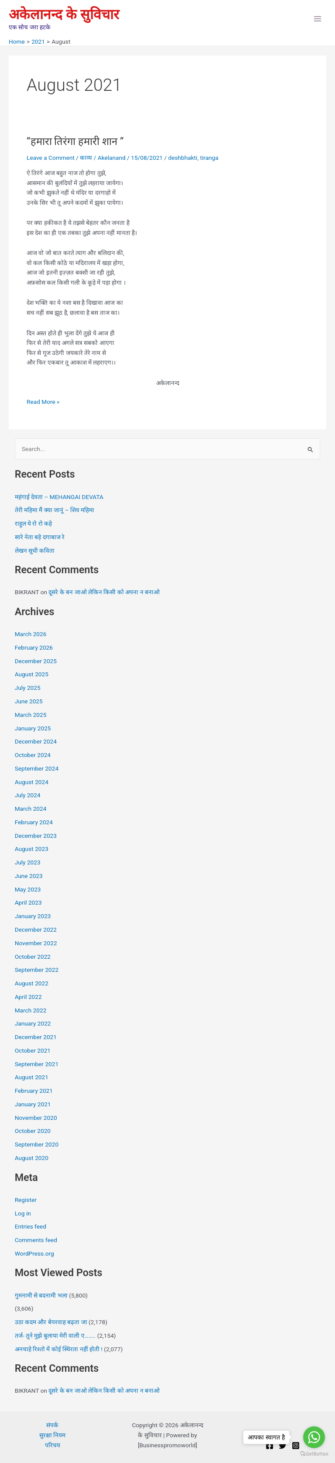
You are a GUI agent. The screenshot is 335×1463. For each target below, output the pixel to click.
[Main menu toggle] (318, 19)
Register (26, 1199)
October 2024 (33, 754)
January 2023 (33, 915)
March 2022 (31, 1010)
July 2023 (28, 862)
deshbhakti (182, 157)
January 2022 (33, 1023)
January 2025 (33, 728)
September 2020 (36, 1144)
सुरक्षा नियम (52, 1435)
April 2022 (28, 996)
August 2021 (31, 1077)
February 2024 (34, 822)
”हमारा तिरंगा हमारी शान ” (75, 141)
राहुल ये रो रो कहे (33, 523)
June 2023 (29, 875)
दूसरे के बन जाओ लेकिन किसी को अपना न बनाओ (104, 592)
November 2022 (36, 943)
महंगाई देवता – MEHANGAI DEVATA (59, 496)
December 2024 (36, 741)
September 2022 (36, 969)
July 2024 (28, 795)
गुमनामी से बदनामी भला (41, 1295)
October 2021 (33, 1050)
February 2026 (34, 647)
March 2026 (31, 633)
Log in (23, 1213)
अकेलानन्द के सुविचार (64, 14)
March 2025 (31, 714)
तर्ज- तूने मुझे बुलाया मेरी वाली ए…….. (55, 1335)
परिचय (52, 1445)
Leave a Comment (51, 157)
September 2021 (36, 1063)
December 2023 (36, 835)
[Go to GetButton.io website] (314, 1454)
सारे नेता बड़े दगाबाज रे (40, 537)
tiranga (209, 157)
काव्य (86, 157)
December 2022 (36, 929)
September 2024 (36, 768)
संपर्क (52, 1425)
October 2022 (33, 956)
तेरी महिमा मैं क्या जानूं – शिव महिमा (55, 509)
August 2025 (31, 674)
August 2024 (31, 781)
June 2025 (29, 701)
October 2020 (33, 1130)
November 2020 (36, 1117)
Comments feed (36, 1239)
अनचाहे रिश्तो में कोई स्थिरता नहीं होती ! (59, 1349)
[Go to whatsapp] (314, 1437)
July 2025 (28, 687)
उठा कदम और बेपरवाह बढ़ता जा (51, 1321)
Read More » (43, 401)
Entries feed (30, 1226)
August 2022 (31, 983)
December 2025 (36, 660)
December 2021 (36, 1036)
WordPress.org (34, 1253)
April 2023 (28, 902)
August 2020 (31, 1157)
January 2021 (33, 1104)
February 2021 (34, 1090)
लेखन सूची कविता (35, 550)
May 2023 (28, 889)
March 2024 (31, 808)
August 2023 (31, 848)
